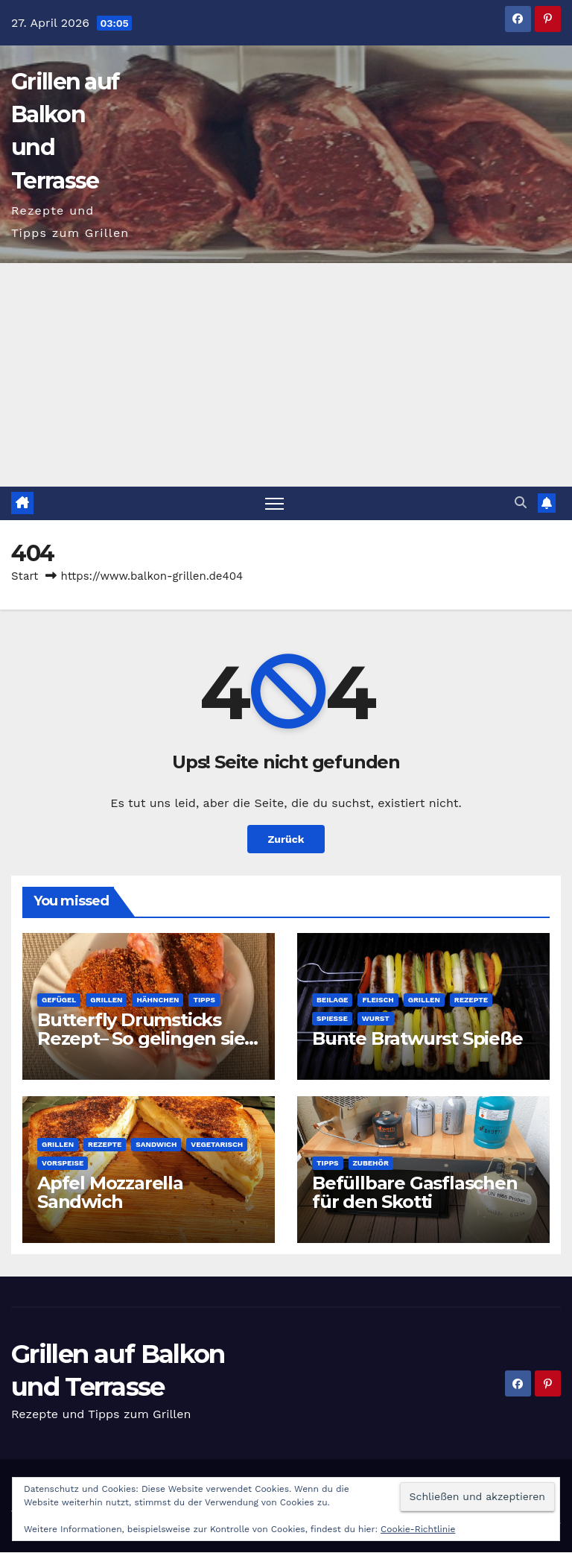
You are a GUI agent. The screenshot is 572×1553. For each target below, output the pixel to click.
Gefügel (59, 1000)
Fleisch (377, 1000)
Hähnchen (157, 1000)
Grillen (106, 1000)
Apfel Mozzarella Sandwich (110, 1192)
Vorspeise (62, 1163)
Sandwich (156, 1144)
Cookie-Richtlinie (418, 1529)
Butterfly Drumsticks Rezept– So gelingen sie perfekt (140, 1038)
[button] (521, 503)
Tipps (204, 1000)
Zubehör (371, 1163)
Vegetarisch (217, 1144)
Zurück (286, 840)
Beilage (332, 1000)
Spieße (332, 1018)
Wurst (376, 1018)
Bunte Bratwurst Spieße (417, 1038)
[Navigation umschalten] (274, 503)
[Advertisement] (286, 375)
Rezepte (471, 1000)
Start (24, 576)
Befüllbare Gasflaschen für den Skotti (415, 1192)
